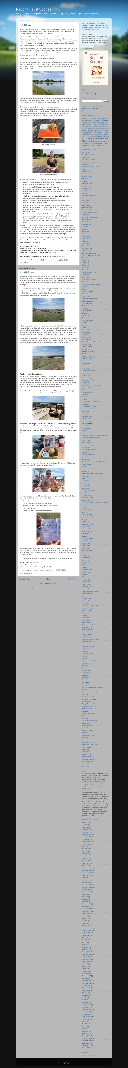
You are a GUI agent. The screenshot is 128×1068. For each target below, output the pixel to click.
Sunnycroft (85, 675)
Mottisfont (85, 536)
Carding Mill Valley (87, 248)
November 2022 (87, 837)
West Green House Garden (90, 744)
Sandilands (85, 617)
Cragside (84, 313)
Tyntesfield (85, 718)
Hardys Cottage (86, 421)
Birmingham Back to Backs (90, 217)
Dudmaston (85, 334)
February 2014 (86, 1033)
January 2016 (86, 978)
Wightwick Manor (87, 752)
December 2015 (87, 980)
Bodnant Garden (87, 224)
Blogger (67, 1063)
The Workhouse (87, 701)
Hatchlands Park (87, 423)
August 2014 (86, 1019)
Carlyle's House (86, 250)
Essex (26, 262)
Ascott (84, 174)
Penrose (84, 574)
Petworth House (87, 579)
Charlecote (85, 267)
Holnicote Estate (87, 442)
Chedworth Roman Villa (89, 272)
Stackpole (47, 49)
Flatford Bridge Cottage (89, 370)
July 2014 (85, 1021)
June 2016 (85, 966)
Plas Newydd (86, 581)
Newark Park (86, 543)
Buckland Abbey (87, 239)
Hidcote (84, 430)
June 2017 (85, 940)
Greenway (85, 399)
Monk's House (86, 526)
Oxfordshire (105, 134)
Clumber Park (86, 296)
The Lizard (85, 689)
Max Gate (85, 519)
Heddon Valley (86, 428)
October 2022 (86, 839)
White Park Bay (86, 747)
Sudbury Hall (86, 672)
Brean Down (85, 231)
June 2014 (85, 1024)
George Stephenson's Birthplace (91, 385)
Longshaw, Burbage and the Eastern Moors (95, 502)
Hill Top (84, 433)
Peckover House (87, 569)
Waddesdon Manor (87, 725)
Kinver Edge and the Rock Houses (92, 473)
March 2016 (85, 973)
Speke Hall (85, 649)
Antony (84, 169)
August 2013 (86, 1048)
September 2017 (87, 932)
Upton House (86, 723)
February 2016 (86, 976)
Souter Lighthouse (87, 641)
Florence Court (86, 375)
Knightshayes (86, 476)
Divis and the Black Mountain (90, 330)
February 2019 (86, 904)
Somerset (101, 136)
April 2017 (85, 944)
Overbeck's (85, 560)
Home (48, 579)
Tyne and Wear (99, 141)
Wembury (85, 740)
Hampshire (85, 126)
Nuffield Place (86, 548)
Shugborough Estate (88, 629)
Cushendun (85, 325)
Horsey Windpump (87, 445)
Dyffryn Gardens (87, 346)
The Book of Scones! (88, 111)
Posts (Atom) (32, 589)
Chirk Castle (85, 277)
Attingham (85, 179)
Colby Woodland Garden (89, 298)
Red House (85, 603)
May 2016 (85, 968)
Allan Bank (85, 164)
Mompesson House (88, 524)
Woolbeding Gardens (88, 761)
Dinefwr (84, 327)
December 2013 (87, 1038)
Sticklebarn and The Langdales (91, 661)
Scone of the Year (87, 136)
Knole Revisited (86, 481)
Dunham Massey (87, 337)
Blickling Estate (86, 219)
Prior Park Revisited (88, 593)
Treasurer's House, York (89, 706)
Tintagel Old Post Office (89, 704)
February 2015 (86, 1004)
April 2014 (85, 1028)
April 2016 (85, 971)
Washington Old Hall (88, 735)
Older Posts (73, 579)
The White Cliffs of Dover (89, 699)
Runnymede (85, 613)
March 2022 (85, 856)
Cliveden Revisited (87, 291)
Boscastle (85, 227)
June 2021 (85, 865)
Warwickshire (86, 143)
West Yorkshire (86, 145)
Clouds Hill (85, 294)
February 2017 (86, 949)
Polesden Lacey (87, 586)
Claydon (84, 286)
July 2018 (85, 916)
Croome (84, 322)
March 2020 (85, 880)
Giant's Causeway (87, 387)
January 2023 (86, 832)
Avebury (84, 181)
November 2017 (87, 930)
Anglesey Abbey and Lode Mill (91, 166)
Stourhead (85, 665)
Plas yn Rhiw (86, 584)
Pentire (84, 577)
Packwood (85, 565)
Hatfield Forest (25, 25)
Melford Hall (85, 521)
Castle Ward (85, 262)
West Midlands (95, 143)
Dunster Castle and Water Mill (91, 342)
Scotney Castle (86, 620)
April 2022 (85, 853)
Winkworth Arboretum (88, 759)
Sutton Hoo (85, 677)
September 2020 (87, 873)
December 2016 (87, 954)
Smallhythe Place (87, 637)
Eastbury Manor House (89, 356)
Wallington (85, 733)
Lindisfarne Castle (87, 497)
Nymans (84, 553)
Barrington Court (87, 188)
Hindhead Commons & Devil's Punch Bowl (94, 435)
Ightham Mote (86, 459)
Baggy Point (85, 186)
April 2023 (85, 827)
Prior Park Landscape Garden (91, 591)
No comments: (50, 260)
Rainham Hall (86, 601)
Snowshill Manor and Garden (90, 639)
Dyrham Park (86, 349)
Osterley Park (86, 557)
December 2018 (87, 909)
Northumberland (87, 134)
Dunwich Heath (86, 344)
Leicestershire (98, 128)
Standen (84, 658)
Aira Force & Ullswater (88, 159)
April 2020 (85, 877)
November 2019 (87, 887)
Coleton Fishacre (87, 303)
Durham (106, 122)
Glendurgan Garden (88, 392)
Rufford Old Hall (87, 610)
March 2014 (85, 1031)
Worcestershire (99, 145)
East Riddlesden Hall (88, 351)
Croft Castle (44, 103)
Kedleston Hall (86, 464)
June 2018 (85, 918)
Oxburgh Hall (86, 562)
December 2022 (87, 834)
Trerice (84, 716)
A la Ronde (85, 152)
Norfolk (96, 130)
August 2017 (86, 935)
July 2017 (85, 937)
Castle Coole (86, 258)
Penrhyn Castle (86, 572)
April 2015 (85, 1000)
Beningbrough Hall (87, 207)
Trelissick (85, 711)
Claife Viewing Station (88, 279)
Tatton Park (85, 682)
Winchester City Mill (88, 756)
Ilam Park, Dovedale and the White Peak (94, 462)
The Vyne (85, 694)
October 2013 (86, 1043)
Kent (87, 128)
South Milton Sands (88, 646)
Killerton (84, 466)
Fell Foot (84, 366)
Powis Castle (86, 589)
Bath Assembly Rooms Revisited (92, 198)
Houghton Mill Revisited (89, 450)
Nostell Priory (86, 545)
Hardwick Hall (86, 418)
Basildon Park (86, 191)
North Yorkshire (103, 130)
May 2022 (85, 851)
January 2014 (86, 1036)
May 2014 (85, 1026)
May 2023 (85, 825)
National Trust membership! (90, 108)
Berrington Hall (86, 210)
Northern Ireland (101, 132)
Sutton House (86, 680)
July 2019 (85, 896)
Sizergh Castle (86, 634)
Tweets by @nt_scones (89, 1055)
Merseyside (90, 130)
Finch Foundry (86, 368)
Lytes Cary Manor (87, 514)
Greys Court (85, 404)
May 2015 (85, 997)
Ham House (85, 411)
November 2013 (87, 1040)
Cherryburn (85, 274)
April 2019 (85, 901)
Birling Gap (85, 214)
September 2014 (87, 1016)
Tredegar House (87, 708)
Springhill (85, 651)
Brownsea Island (87, 236)
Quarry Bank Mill (87, 596)
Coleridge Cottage (87, 301)
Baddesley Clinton (87, 183)
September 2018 (87, 911)
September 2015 (87, 988)
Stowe (84, 668)
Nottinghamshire (97, 134)
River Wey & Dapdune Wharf (90, 605)
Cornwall (105, 120)
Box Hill (84, 229)
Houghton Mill (86, 447)
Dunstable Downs (27, 272)
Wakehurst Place (87, 730)
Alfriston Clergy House (88, 162)
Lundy (84, 507)
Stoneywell (85, 663)
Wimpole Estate (87, 754)
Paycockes (62, 256)
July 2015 (85, 992)
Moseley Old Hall (87, 533)
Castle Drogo (86, 260)
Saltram (84, 615)
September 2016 (87, 959)
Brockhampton (86, 234)
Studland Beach (87, 670)
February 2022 (86, 858)
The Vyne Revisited (88, 697)
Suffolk (96, 138)
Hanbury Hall (86, 414)
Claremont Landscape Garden (91, 284)
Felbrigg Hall (86, 363)
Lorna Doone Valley (88, 505)
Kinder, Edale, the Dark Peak (90, 469)
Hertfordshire (101, 126)
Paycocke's (85, 567)
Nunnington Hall (87, 550)
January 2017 (86, 952)
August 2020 (86, 875)
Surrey (101, 138)
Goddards (85, 394)
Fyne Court (85, 382)
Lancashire (92, 128)
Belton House (86, 205)
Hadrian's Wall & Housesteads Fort (92, 409)
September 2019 (87, 892)
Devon (96, 122)
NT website (99, 42)
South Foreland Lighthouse (90, 644)
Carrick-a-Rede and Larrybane (91, 255)
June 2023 (85, 822)
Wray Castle (85, 766)
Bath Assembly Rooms (89, 195)
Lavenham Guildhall (88, 490)
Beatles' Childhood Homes (90, 203)
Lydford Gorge (86, 510)
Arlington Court (86, 171)
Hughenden (85, 452)
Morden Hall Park (87, 531)
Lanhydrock (85, 488)
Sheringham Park (87, 627)
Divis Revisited (86, 332)
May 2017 (85, 942)
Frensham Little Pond (88, 380)
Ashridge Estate (87, 176)
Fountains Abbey (87, 378)
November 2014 (87, 1012)
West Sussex (104, 143)
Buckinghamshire (103, 118)
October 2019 (86, 889)
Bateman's (85, 193)
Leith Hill (84, 493)
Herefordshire (93, 126)
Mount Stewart (86, 541)
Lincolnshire (105, 128)
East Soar (85, 354)
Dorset (102, 122)
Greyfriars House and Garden (91, 402)
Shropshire (95, 136)
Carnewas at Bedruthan (89, 253)
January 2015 (86, 1007)
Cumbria (84, 122)
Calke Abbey (86, 243)
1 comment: (50, 570)
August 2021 (86, 863)
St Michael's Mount (87, 653)
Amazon (84, 44)
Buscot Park (85, 241)
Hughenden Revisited (88, 454)
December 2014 (87, 1009)
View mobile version (48, 583)
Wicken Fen (85, 749)
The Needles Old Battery (89, 692)
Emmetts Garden (87, 358)
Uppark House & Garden (89, 720)
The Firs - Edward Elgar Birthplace (92, 687)
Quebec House (86, 598)
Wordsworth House (88, 764)
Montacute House (87, 529)
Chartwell (85, 270)
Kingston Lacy (86, 471)
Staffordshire (90, 138)
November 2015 (87, 983)
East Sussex (86, 124)
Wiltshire (92, 145)
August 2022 (86, 844)
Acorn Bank (85, 157)
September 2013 (87, 1045)
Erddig (84, 361)
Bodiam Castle (86, 222)
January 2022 (86, 861)
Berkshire (93, 118)
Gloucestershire (103, 124)
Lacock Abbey (86, 483)
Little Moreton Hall (87, 500)
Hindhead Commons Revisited (91, 437)
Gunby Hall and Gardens (89, 406)
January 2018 (86, 925)
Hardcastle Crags (87, 416)
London (84, 130)
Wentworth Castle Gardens (90, 742)
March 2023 (85, 829)
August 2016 (86, 961)
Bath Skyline (86, 200)
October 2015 (86, 985)
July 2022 (85, 846)
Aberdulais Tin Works (88, 155)
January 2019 (86, 906)
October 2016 (86, 957)
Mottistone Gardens (88, 538)
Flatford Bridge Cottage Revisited (92, 373)
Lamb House (33, 103)
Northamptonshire (87, 132)
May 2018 (85, 921)
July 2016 (85, 964)
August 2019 (86, 894)
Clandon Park (86, 282)
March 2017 (85, 947)
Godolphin (85, 397)
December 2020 (87, 868)
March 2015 (85, 1002)
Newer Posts (25, 579)
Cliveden (84, 289)
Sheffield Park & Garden (89, 625)
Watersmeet (85, 737)
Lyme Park (85, 512)
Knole (84, 478)
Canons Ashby (86, 246)
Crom (83, 318)
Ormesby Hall (86, 555)
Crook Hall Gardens (88, 320)
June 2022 (85, 849)
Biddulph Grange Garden (89, 212)
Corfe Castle (86, 306)
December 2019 (87, 885)
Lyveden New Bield (88, 517)
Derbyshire (91, 122)
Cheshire (97, 120)
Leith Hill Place (86, 495)
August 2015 (86, 990)
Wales (106, 141)
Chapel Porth (86, 265)
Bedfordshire (28, 573)
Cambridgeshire (87, 120)
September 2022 (87, 841)
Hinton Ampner (86, 440)
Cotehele (84, 308)
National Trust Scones (33, 9)
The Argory (85, 685)
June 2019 (85, 899)
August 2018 (86, 913)
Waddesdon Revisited (88, 728)
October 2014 (86, 1014)
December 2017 (87, 928)
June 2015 (85, 995)
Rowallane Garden (87, 608)
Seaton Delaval (86, 622)
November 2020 (87, 870)
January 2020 (86, 882)
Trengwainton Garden (88, 713)
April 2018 (85, 923)
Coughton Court (87, 310)
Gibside (84, 390)
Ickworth (84, 457)
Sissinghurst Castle (88, 632)
